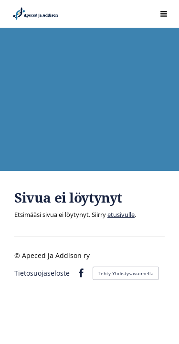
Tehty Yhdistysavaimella (126, 273)
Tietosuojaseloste (42, 273)
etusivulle (121, 214)
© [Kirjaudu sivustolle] (18, 255)
